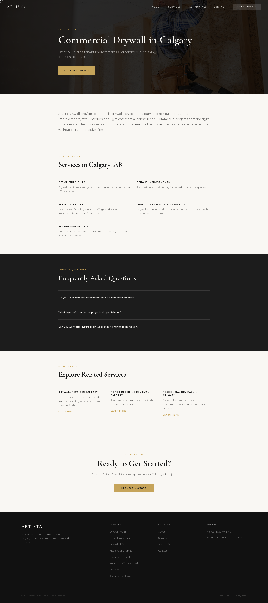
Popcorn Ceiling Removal (124, 563)
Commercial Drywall (121, 576)
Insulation (115, 569)
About (156, 7)
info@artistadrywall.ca (219, 531)
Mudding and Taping (121, 550)
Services (174, 7)
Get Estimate (247, 7)
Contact (220, 7)
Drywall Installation (120, 538)
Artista (16, 7)
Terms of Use (223, 596)
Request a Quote (134, 488)
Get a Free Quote (77, 70)
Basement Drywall (120, 557)
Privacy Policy (241, 596)
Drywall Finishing (119, 544)
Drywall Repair (118, 531)
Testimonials (197, 7)
